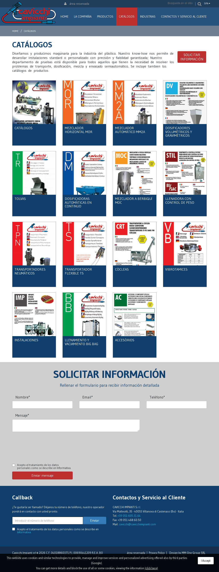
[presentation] (44, 444)
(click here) (151, 568)
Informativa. (64, 468)
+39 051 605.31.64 (129, 515)
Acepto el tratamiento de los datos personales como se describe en (44, 466)
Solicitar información (191, 56)
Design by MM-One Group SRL (187, 552)
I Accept (205, 560)
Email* (87, 397)
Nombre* (22, 397)
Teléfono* (157, 397)
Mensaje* (22, 415)
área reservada (76, 4)
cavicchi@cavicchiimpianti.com (137, 524)
